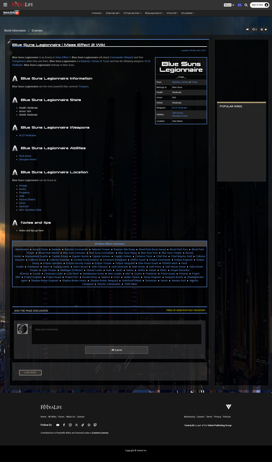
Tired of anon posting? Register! (184, 310)
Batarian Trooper (101, 249)
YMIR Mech (130, 284)
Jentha (141, 270)
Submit (116, 350)
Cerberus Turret (153, 256)
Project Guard (53, 277)
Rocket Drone (89, 277)
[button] (229, 5)
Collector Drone (57, 259)
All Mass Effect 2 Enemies (110, 243)
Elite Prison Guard (159, 263)
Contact (80, 417)
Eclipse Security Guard (89, 263)
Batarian (175, 82)
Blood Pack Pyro (179, 249)
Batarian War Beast (124, 249)
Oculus (138, 273)
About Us (70, 417)
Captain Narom (90, 256)
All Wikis (52, 417)
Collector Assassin (35, 259)
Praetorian (151, 273)
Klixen (163, 270)
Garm (46, 266)
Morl (127, 273)
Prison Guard (168, 273)
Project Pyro (71, 277)
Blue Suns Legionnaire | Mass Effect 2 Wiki (59, 44)
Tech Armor (176, 113)
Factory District (28, 199)
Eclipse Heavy (42, 263)
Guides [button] (187, 13)
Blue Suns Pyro (149, 252)
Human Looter (94, 270)
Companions (20, 61)
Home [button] (97, 13)
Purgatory (25, 192)
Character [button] (133, 13)
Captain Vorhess (111, 256)
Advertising (189, 417)
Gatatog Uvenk (61, 266)
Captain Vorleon (132, 256)
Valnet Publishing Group (219, 425)
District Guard (158, 259)
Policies (227, 417)
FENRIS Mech (180, 263)
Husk (109, 270)
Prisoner (183, 273)
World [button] (172, 13)
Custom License (100, 433)
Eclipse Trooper (114, 263)
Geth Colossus (100, 266)
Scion (117, 277)
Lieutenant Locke (53, 273)
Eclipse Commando (180, 259)
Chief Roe (171, 256)
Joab (22, 196)
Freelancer (33, 266)
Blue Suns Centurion (74, 252)
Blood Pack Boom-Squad (152, 249)
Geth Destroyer (119, 266)
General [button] (113, 13)
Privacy (217, 417)
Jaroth (118, 270)
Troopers (84, 86)
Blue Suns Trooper (172, 252)
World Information (15, 30)
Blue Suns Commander (101, 252)
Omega (24, 185)
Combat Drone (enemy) (107, 259)
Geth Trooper (49, 270)
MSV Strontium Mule (31, 209)
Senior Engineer (152, 277)
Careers (200, 417)
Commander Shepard (122, 57)
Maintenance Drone (93, 273)
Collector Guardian (80, 259)
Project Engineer (33, 277)
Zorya (23, 203)
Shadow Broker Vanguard (104, 280)
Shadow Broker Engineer (44, 280)
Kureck (36, 273)
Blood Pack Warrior (48, 252)
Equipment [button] (154, 13)
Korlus (23, 189)
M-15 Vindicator (178, 108)
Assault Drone (40, 249)
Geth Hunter (138, 266)
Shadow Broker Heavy (74, 280)
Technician (151, 280)
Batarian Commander (76, 249)
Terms (209, 417)
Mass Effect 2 (64, 57)
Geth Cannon (80, 266)
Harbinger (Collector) (71, 270)
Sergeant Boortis (174, 277)
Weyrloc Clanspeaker (108, 284)
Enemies (37, 30)
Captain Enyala (69, 256)
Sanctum (24, 206)
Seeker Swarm (132, 277)
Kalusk (152, 270)
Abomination (22, 249)
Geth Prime (155, 266)
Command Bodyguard (135, 259)
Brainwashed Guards (46, 256)
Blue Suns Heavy (127, 252)
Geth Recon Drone (175, 266)
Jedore (130, 270)
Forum (61, 417)
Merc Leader (115, 273)
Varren (164, 280)
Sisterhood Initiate (131, 280)
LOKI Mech (73, 273)
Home (43, 417)
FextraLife (190, 425)
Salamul (105, 277)
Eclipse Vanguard (135, 263)
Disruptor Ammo (179, 116)
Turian (193, 82)
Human (184, 82)
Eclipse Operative (63, 263)
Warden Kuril (178, 280)
